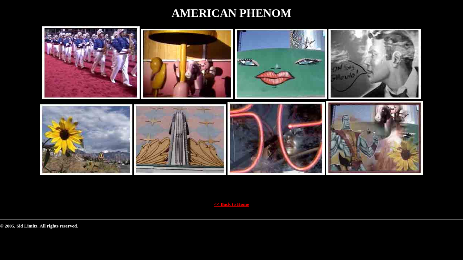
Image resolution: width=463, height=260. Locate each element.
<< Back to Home (231, 204)
